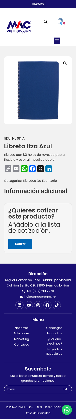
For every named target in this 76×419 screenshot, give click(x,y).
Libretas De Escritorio (40, 180)
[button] (38, 4)
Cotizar (20, 244)
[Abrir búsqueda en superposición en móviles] (46, 22)
